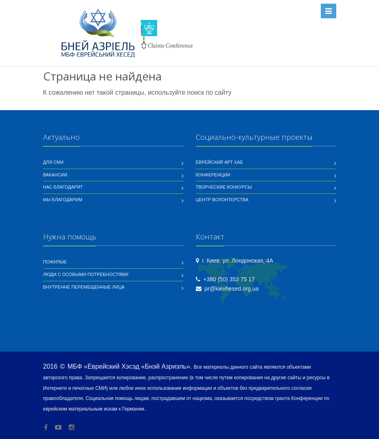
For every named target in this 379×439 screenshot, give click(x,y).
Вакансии (55, 174)
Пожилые (55, 261)
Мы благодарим (63, 199)
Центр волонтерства (222, 199)
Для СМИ (53, 162)
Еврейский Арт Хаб (219, 162)
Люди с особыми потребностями (86, 274)
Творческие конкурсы (224, 187)
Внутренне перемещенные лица (84, 287)
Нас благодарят (63, 187)
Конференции (213, 174)
